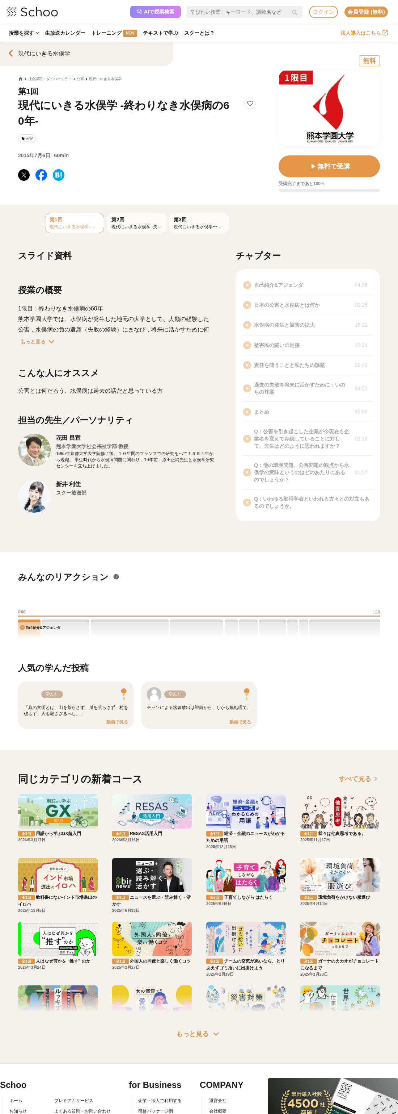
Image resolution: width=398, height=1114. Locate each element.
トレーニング (114, 33)
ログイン (323, 12)
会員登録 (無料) (366, 12)
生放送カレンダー (65, 33)
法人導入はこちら (364, 33)
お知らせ (18, 1111)
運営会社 (217, 1100)
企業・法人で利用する (160, 1100)
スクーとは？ (199, 33)
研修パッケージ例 (155, 1111)
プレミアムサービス (73, 1100)
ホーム (15, 1100)
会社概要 (217, 1111)
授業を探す (24, 33)
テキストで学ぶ (160, 33)
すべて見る (359, 779)
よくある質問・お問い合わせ (82, 1111)
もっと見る (38, 341)
